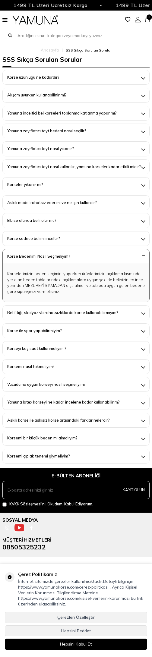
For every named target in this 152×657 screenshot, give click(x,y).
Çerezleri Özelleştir (76, 617)
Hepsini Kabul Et (76, 644)
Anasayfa (50, 50)
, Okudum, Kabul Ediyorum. (47, 504)
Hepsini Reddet (76, 630)
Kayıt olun (134, 489)
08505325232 (24, 547)
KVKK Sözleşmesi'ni (27, 503)
